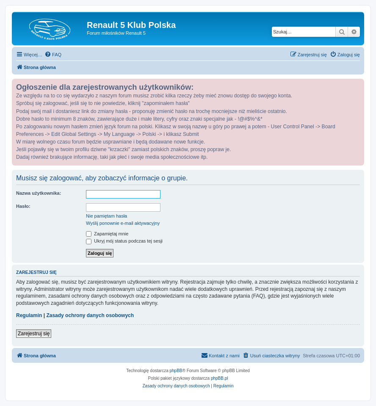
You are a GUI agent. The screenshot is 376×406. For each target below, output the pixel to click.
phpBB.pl (219, 378)
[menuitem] (52, 55)
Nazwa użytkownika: (38, 193)
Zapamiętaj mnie (107, 233)
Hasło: (23, 206)
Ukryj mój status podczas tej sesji (124, 240)
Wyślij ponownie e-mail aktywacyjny (123, 223)
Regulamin (29, 315)
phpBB (176, 370)
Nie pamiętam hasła (106, 215)
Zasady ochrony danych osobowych (90, 315)
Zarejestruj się (34, 334)
